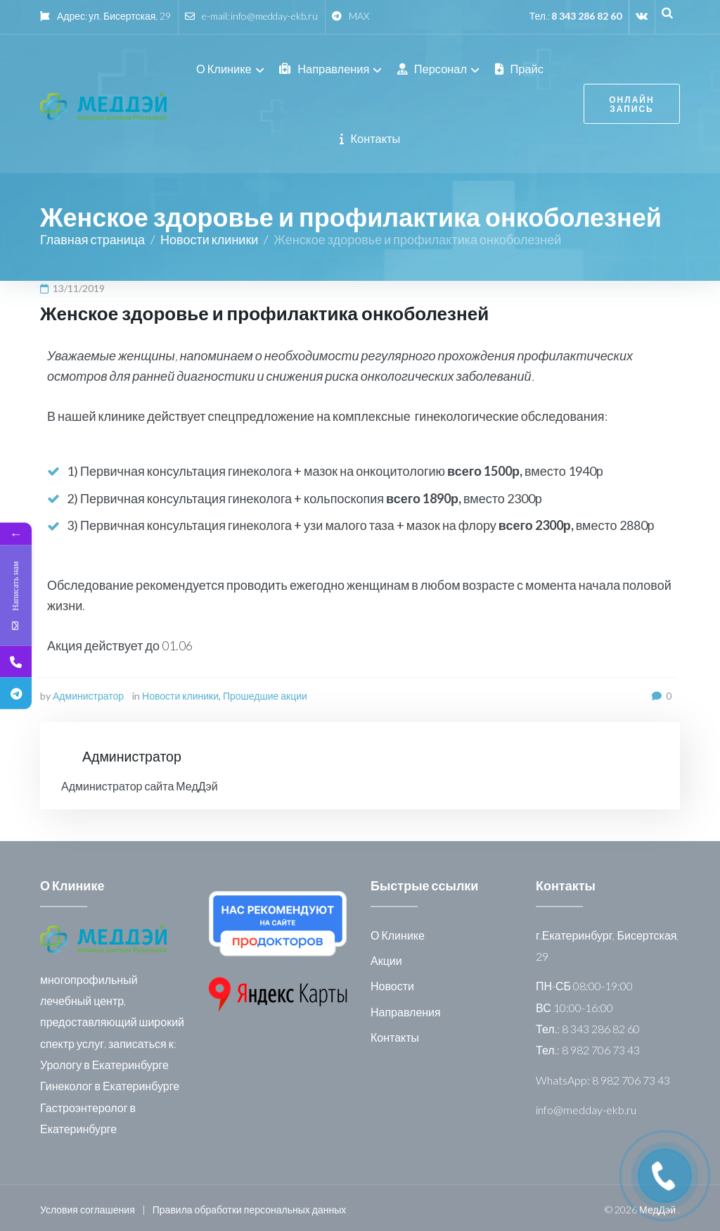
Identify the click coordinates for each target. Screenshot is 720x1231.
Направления (406, 1008)
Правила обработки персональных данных (249, 1206)
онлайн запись (627, 103)
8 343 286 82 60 (586, 16)
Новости (392, 983)
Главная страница (92, 236)
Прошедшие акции (265, 693)
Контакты (395, 1033)
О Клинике (398, 931)
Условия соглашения (87, 1206)
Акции (386, 957)
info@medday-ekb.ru (274, 16)
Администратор (88, 693)
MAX (359, 16)
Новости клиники (209, 236)
